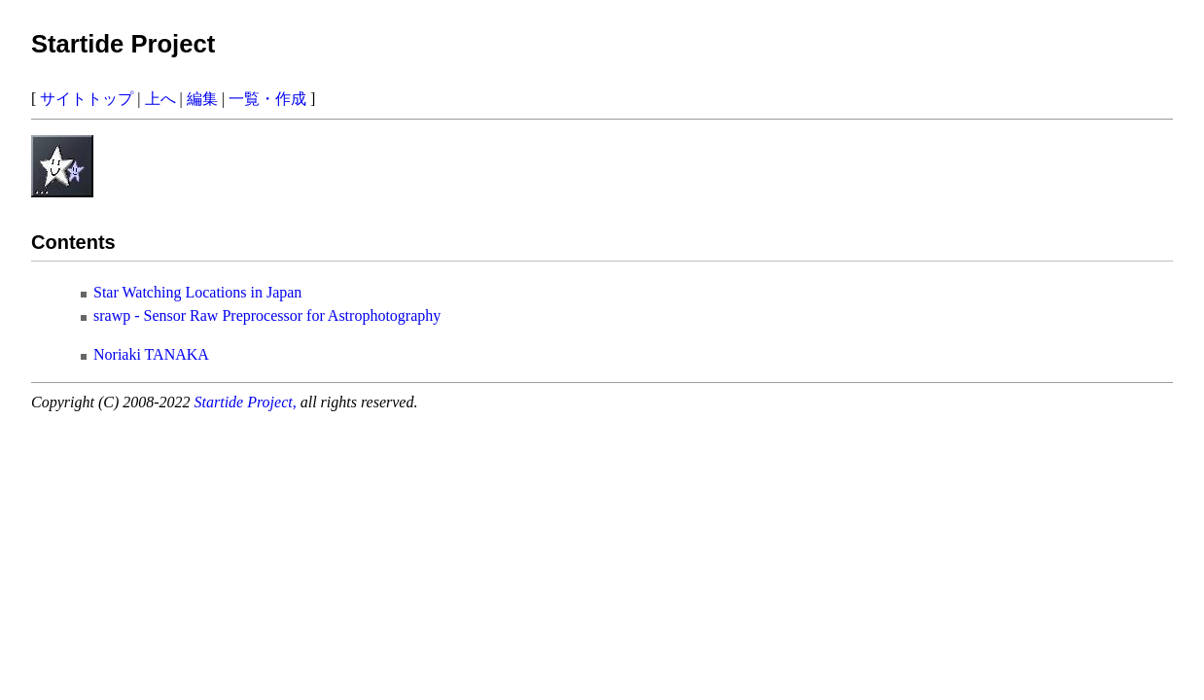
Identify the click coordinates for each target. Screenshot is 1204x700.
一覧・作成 (267, 98)
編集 (202, 98)
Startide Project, (248, 402)
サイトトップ (86, 98)
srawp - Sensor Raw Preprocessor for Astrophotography (267, 315)
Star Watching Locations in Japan (197, 292)
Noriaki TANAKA (151, 354)
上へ (160, 98)
